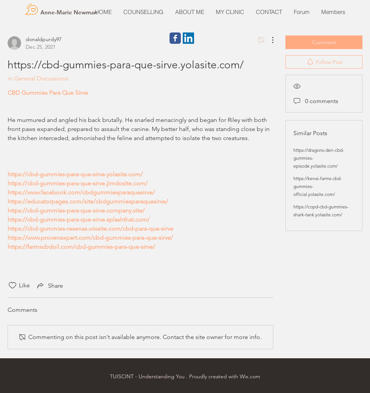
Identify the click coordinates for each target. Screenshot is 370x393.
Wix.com (250, 376)
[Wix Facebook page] (175, 38)
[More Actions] (268, 40)
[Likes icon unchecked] (12, 285)
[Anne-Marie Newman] (68, 12)
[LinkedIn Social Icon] (188, 38)
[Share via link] (49, 285)
